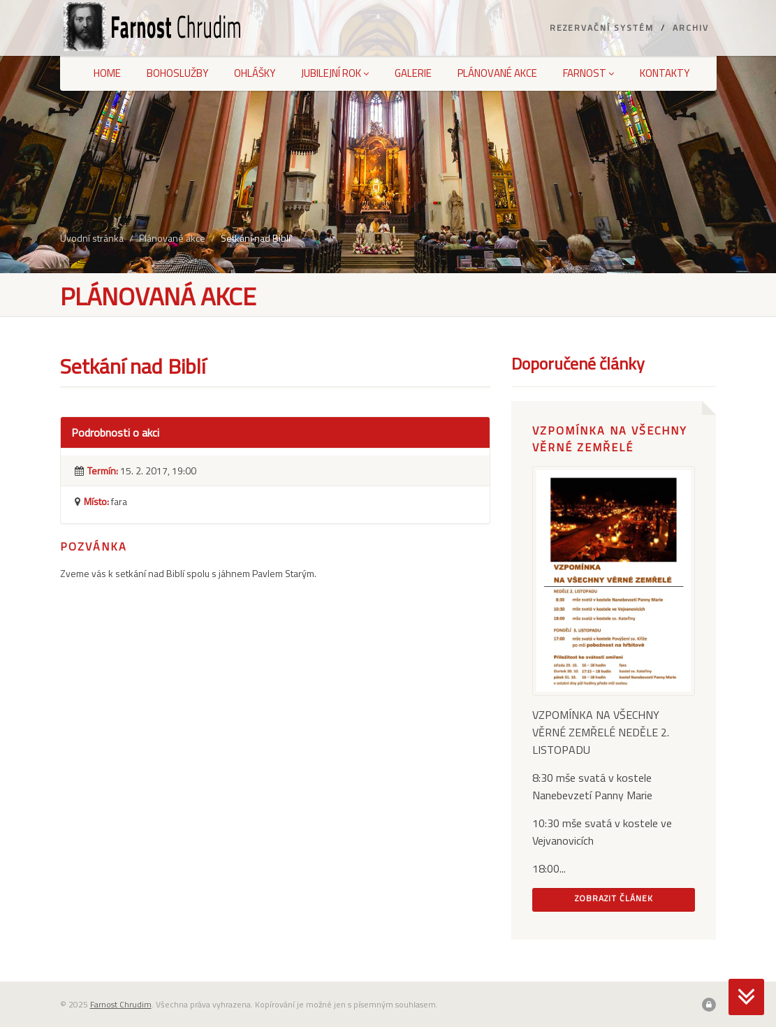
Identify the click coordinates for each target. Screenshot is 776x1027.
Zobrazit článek (614, 898)
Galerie (413, 73)
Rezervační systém (602, 27)
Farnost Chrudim (121, 1004)
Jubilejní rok (335, 73)
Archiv (691, 27)
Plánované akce (497, 73)
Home (107, 73)
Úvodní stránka (92, 238)
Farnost (588, 73)
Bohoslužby (177, 73)
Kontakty (664, 73)
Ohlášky (254, 73)
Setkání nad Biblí (256, 238)
